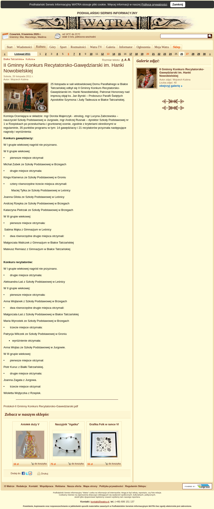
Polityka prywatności (111, 486)
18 (136, 54)
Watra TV (96, 47)
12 (102, 54)
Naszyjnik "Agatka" (67, 424)
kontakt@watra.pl (100, 501)
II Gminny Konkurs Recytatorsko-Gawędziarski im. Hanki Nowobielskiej (181, 72)
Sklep (176, 47)
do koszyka (41, 463)
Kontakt (33, 486)
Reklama (60, 486)
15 (119, 54)
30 (204, 54)
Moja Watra (161, 47)
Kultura (40, 46)
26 (181, 54)
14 (113, 54)
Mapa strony (90, 486)
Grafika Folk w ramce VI (104, 424)
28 (193, 54)
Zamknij (177, 4)
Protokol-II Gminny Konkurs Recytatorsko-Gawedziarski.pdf (40, 406)
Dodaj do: (16, 473)
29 (198, 54)
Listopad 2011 (22, 54)
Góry (52, 47)
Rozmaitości (78, 47)
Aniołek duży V (30, 424)
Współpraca (46, 486)
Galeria (110, 47)
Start (9, 47)
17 (130, 54)
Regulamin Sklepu (135, 486)
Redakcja (21, 486)
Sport (63, 47)
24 (170, 54)
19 (142, 54)
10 (91, 54)
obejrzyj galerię (169, 85)
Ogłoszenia (143, 47)
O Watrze (9, 486)
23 (164, 54)
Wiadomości (24, 47)
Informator (126, 47)
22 (159, 54)
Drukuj (44, 473)
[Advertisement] (173, 177)
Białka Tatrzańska (12, 59)
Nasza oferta (74, 486)
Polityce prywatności (154, 4)
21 (153, 54)
